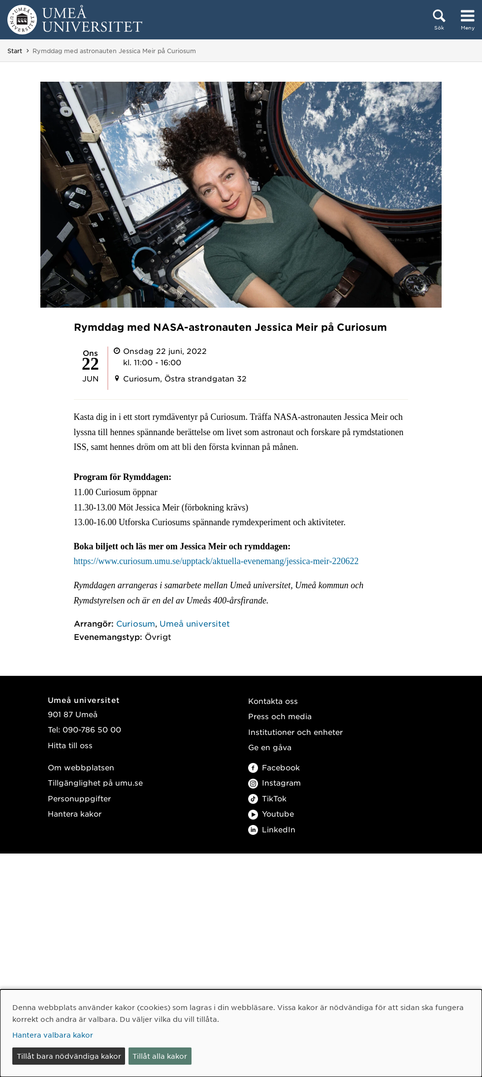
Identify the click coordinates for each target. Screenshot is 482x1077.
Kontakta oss (273, 700)
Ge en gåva (269, 747)
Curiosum (135, 623)
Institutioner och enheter (295, 731)
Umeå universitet (195, 623)
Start (14, 51)
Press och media (280, 716)
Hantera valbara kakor (52, 1034)
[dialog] (241, 1033)
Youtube (271, 813)
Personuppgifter (79, 798)
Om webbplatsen (81, 767)
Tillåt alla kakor (159, 1055)
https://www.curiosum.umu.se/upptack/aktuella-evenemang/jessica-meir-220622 (216, 561)
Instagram (274, 782)
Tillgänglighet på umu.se (95, 782)
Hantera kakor (74, 813)
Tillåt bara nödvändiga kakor (69, 1055)
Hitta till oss (70, 745)
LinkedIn (271, 829)
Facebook (274, 767)
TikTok (267, 798)
